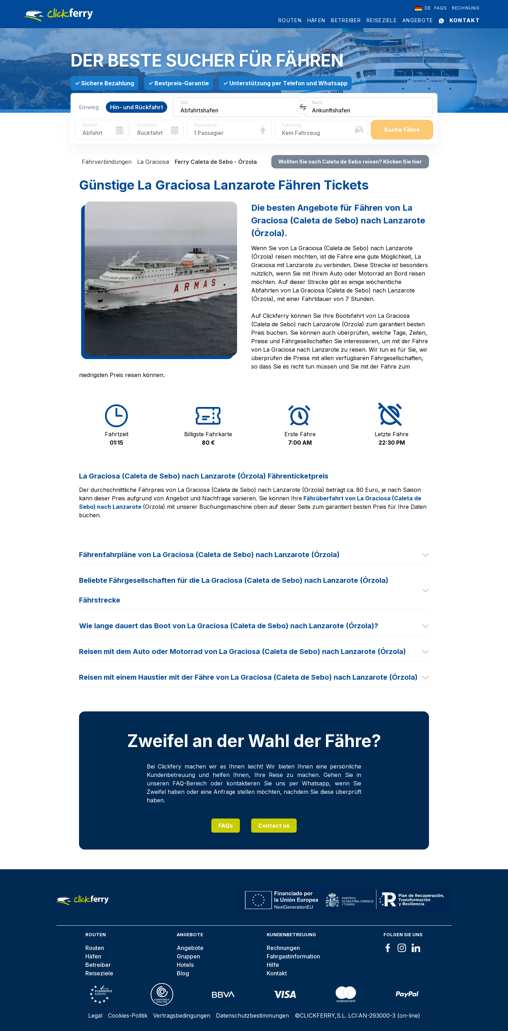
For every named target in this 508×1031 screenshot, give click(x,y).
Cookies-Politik (127, 1015)
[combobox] (423, 8)
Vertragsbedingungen (181, 1015)
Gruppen (188, 956)
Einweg (89, 107)
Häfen (316, 20)
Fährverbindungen (107, 161)
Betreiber (346, 20)
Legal (95, 1015)
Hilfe (273, 964)
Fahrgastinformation (293, 956)
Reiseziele (382, 20)
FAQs (225, 825)
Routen (290, 20)
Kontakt (464, 20)
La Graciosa (153, 161)
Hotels (185, 964)
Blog (183, 973)
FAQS (440, 8)
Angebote (418, 20)
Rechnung (466, 8)
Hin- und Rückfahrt (136, 107)
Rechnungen (283, 947)
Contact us (274, 825)
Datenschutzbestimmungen (252, 1015)
